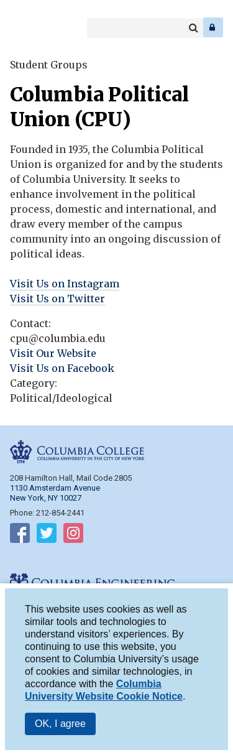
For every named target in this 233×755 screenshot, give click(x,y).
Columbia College (19, 27)
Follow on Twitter (47, 535)
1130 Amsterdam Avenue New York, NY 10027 (55, 493)
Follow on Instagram (73, 535)
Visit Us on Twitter (57, 298)
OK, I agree (60, 726)
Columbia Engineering (37, 27)
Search (193, 28)
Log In (213, 27)
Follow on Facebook (20, 535)
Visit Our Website (53, 353)
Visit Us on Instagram (64, 283)
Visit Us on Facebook (62, 368)
